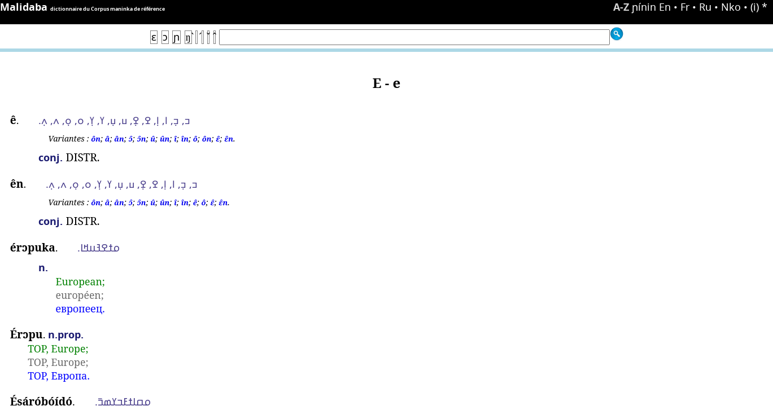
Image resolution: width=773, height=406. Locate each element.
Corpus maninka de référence (128, 8)
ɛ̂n (228, 139)
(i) (754, 7)
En (665, 7)
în (185, 139)
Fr (684, 7)
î (175, 139)
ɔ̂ (131, 139)
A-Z (621, 7)
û (152, 139)
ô (195, 139)
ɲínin (644, 7)
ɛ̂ (218, 139)
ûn (164, 139)
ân (119, 139)
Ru (705, 7)
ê (195, 202)
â (107, 139)
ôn (96, 139)
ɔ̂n (141, 139)
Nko (731, 7)
